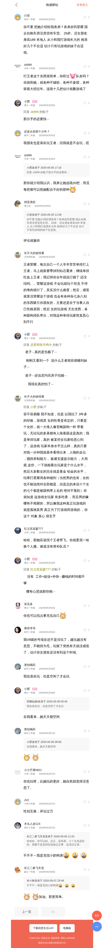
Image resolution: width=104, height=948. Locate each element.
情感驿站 (52, 5)
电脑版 (67, 928)
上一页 (26, 911)
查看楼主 (82, 4)
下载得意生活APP (43, 928)
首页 (97, 915)
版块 (96, 926)
